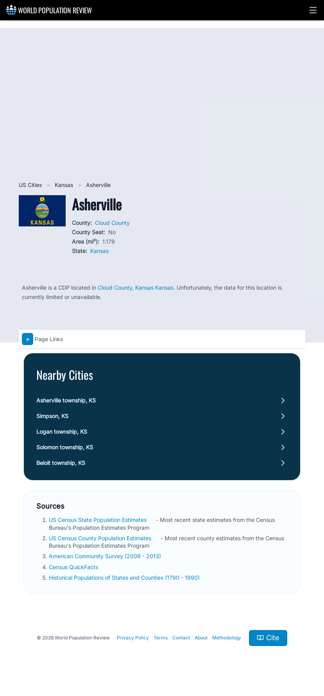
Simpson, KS (52, 416)
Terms (161, 638)
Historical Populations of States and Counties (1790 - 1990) (125, 577)
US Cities (31, 185)
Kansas (65, 185)
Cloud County (112, 222)
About (201, 638)
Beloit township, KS (60, 462)
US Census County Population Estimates (101, 538)
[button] (313, 10)
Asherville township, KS (66, 400)
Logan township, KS (61, 431)
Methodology (226, 638)
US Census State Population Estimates (98, 519)
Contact (181, 638)
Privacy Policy (133, 638)
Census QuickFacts (74, 567)
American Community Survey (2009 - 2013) (106, 556)
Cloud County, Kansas (126, 287)
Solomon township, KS (64, 447)
